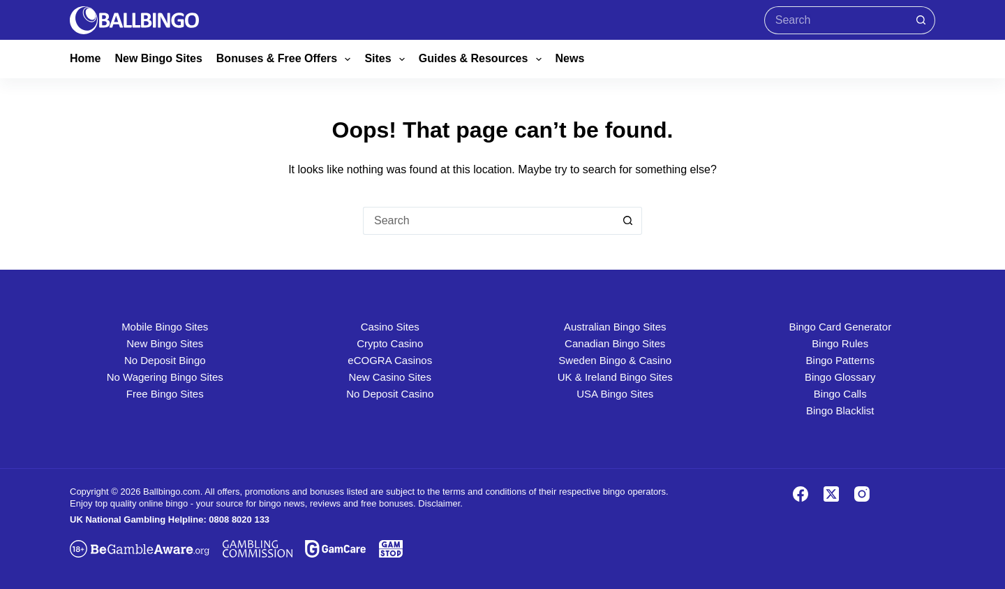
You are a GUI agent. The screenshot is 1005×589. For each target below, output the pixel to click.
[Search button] (921, 20)
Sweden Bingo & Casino (614, 360)
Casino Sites (390, 327)
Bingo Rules (840, 343)
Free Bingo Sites (165, 394)
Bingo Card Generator (840, 327)
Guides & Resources (483, 59)
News (570, 58)
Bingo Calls (840, 394)
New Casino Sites (390, 377)
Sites (387, 59)
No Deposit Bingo (165, 360)
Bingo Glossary (840, 377)
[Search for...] (835, 20)
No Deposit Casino (389, 394)
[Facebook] (800, 494)
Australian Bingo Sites (615, 327)
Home (85, 58)
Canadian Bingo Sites (615, 343)
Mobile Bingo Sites (164, 327)
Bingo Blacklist (840, 410)
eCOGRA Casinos (390, 360)
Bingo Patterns (840, 360)
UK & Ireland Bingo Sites (615, 377)
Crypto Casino (390, 343)
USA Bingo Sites (614, 394)
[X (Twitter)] (831, 494)
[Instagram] (862, 494)
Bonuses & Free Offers (286, 59)
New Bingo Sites (158, 58)
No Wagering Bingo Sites (165, 377)
